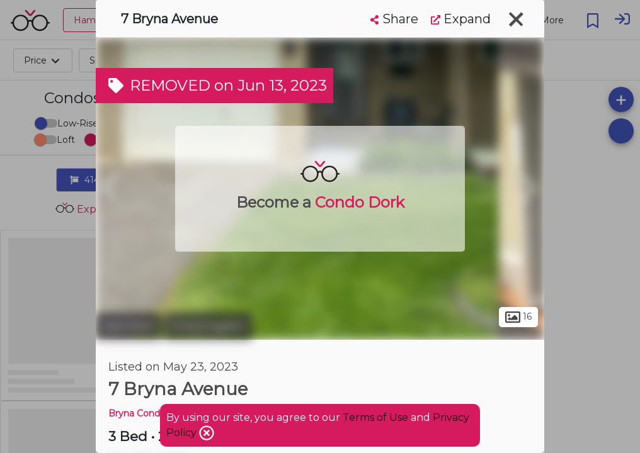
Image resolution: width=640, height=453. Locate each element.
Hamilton (128, 326)
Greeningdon (208, 326)
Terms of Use (375, 417)
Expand (461, 18)
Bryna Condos (139, 413)
